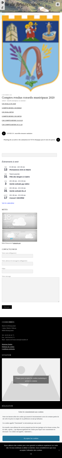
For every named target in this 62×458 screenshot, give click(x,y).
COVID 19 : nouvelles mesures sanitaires (17, 133)
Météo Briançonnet (7, 243)
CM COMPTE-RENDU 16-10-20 (12, 120)
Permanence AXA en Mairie (20, 170)
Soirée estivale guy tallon (19, 184)
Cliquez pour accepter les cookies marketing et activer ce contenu (30, 379)
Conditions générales (8, 349)
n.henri (4, 101)
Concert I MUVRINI (16, 198)
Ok (31, 454)
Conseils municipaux (12, 101)
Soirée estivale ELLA (17, 191)
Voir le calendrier (8, 203)
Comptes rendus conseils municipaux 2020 (28, 97)
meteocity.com (17, 243)
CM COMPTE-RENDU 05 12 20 (12, 124)
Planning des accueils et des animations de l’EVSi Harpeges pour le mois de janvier (32, 140)
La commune (22, 101)
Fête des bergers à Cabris (19, 177)
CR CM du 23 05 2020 (9, 104)
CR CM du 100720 (8, 112)
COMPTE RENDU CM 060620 (12, 108)
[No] (59, 450)
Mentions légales (7, 344)
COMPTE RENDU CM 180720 (12, 116)
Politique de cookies (8, 347)
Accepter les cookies (31, 438)
